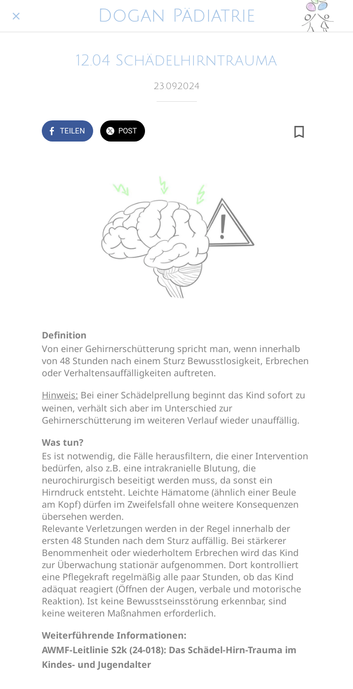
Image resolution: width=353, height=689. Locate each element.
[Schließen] (16, 16)
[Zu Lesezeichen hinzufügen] (299, 132)
